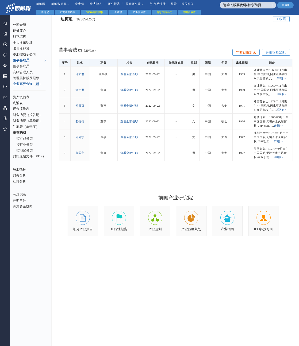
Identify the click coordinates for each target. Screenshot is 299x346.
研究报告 (114, 4)
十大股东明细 (23, 42)
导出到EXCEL (276, 52)
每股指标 (19, 169)
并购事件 (19, 200)
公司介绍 (19, 25)
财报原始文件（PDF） (29, 156)
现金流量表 (21, 109)
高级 (285, 5)
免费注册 (158, 4)
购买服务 (187, 4)
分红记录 (19, 194)
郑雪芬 (80, 105)
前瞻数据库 (60, 4)
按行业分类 (24, 144)
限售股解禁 (21, 48)
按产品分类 (24, 138)
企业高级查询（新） (27, 84)
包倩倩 (80, 121)
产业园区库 (139, 12)
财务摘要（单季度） (27, 121)
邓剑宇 (80, 137)
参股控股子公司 (24, 54)
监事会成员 (21, 66)
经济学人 (96, 4)
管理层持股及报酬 (26, 78)
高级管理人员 (23, 72)
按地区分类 (24, 150)
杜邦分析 (19, 181)
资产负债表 (21, 97)
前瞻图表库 (189, 12)
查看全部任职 (129, 74)
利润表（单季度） (26, 126)
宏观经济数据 (67, 12)
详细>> (282, 78)
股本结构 (19, 36)
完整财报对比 (246, 52)
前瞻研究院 (135, 4)
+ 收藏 (281, 19)
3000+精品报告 (95, 12)
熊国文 (80, 153)
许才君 (80, 74)
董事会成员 (29, 60)
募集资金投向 (23, 206)
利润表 (18, 103)
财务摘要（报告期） (27, 115)
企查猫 (79, 4)
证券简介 (19, 30)
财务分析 (19, 175)
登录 (174, 4)
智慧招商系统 (164, 12)
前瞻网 (40, 4)
